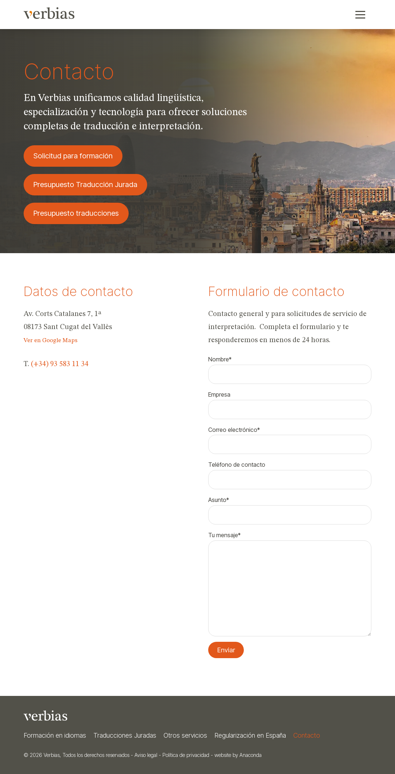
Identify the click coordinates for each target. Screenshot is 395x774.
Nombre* (289, 367)
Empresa (289, 402)
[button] (360, 14)
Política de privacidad (185, 755)
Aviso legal (145, 755)
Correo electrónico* (289, 437)
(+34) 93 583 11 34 (59, 364)
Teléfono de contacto (289, 472)
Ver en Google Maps (50, 340)
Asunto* (289, 507)
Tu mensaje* (289, 540)
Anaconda (250, 755)
